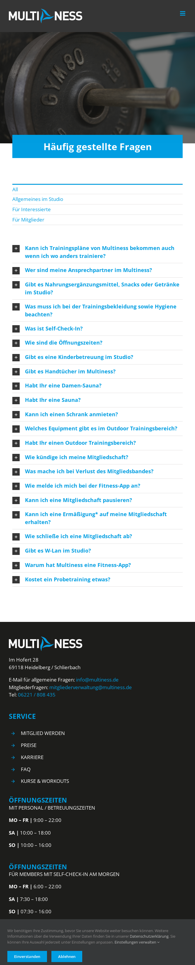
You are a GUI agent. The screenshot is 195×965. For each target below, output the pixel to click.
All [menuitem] (15, 189)
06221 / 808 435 (37, 694)
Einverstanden (27, 956)
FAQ (26, 769)
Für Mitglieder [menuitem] (28, 219)
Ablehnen (66, 956)
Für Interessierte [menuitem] (31, 209)
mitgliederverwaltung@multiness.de (90, 687)
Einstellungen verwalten (137, 942)
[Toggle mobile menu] (183, 13)
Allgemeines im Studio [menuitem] (37, 199)
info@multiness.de (97, 679)
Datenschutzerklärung (149, 936)
